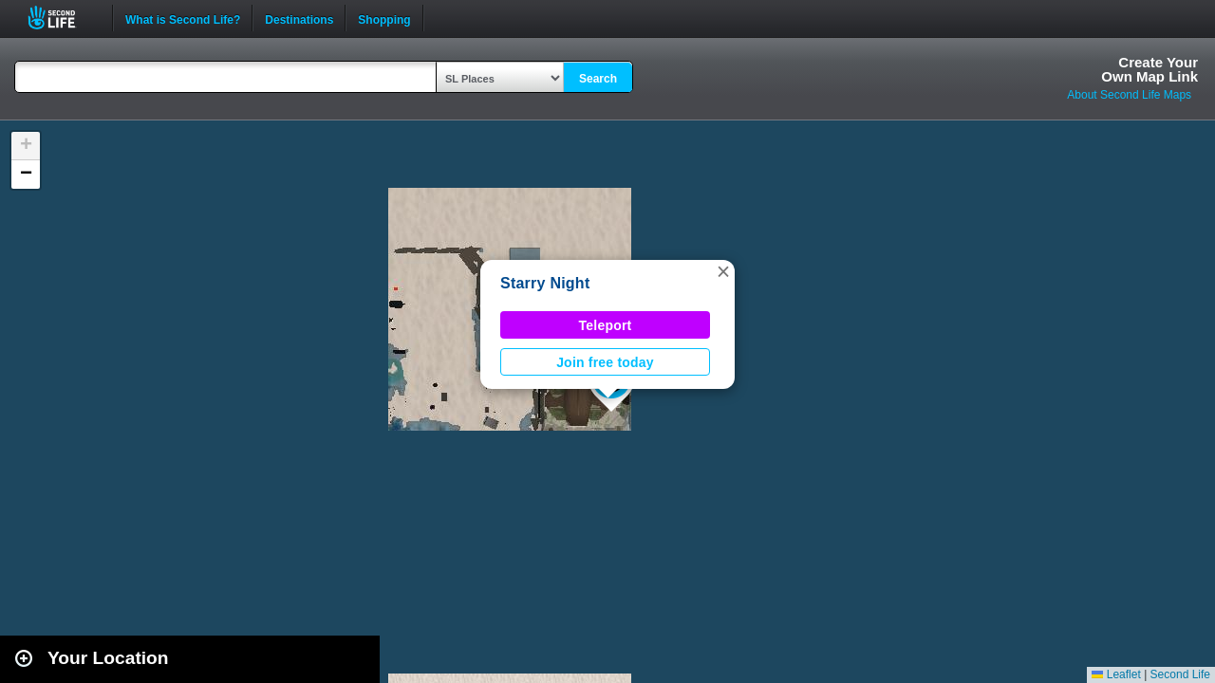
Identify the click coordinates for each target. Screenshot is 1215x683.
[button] (723, 271)
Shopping (384, 18)
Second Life (62, 17)
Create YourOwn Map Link (1149, 69)
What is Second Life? (182, 18)
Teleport (605, 325)
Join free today (605, 362)
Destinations (299, 18)
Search (598, 78)
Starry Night (544, 283)
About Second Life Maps (1129, 95)
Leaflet (1116, 674)
